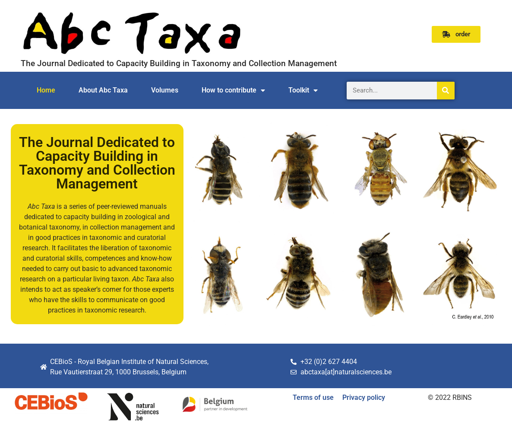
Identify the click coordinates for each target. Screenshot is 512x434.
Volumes (164, 90)
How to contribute (233, 90)
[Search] (446, 90)
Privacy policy (363, 397)
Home (46, 90)
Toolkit (303, 90)
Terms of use (313, 397)
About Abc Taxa (103, 90)
